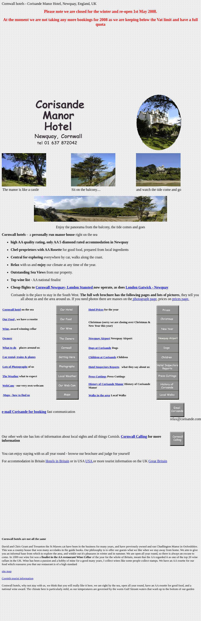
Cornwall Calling (134, 436)
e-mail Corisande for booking (24, 412)
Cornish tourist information (17, 578)
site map (7, 571)
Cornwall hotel (11, 309)
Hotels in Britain (57, 461)
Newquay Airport (99, 338)
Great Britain (157, 461)
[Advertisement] (100, 61)
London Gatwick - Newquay (147, 287)
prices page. (180, 299)
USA (89, 461)
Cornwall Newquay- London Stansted (64, 287)
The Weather (10, 376)
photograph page (144, 299)
